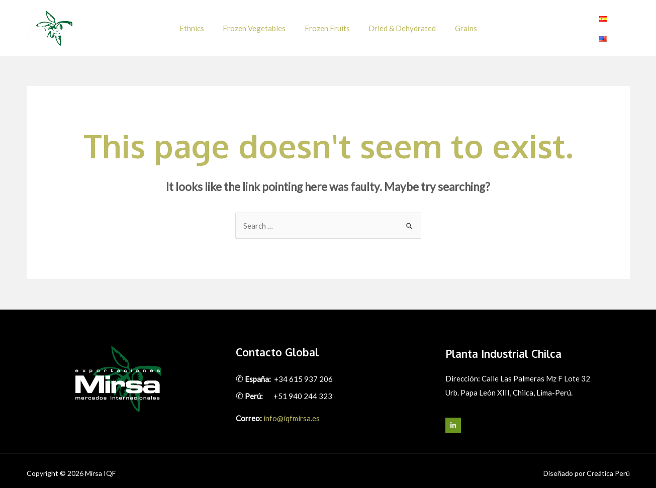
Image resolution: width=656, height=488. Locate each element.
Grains (458, 25)
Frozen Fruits (327, 25)
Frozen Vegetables (258, 25)
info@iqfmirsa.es (291, 412)
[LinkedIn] (453, 420)
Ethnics (199, 25)
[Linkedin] (623, 26)
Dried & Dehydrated (398, 25)
